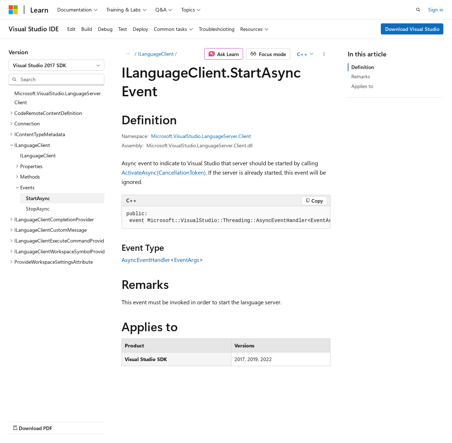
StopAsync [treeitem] (38, 208)
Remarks (360, 76)
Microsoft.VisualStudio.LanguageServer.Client (201, 136)
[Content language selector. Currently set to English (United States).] (41, 404)
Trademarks (228, 420)
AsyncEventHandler (146, 259)
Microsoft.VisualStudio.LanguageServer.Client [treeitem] (58, 98)
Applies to (362, 86)
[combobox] (56, 65)
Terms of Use (193, 420)
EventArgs (186, 259)
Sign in (435, 9)
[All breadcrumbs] (128, 54)
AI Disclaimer (23, 420)
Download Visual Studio (412, 29)
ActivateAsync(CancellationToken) (164, 172)
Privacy (157, 420)
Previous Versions (65, 420)
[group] (226, 217)
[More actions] (324, 54)
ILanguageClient (156, 53)
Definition (362, 67)
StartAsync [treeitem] (38, 198)
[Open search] (418, 9)
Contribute (129, 420)
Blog (98, 420)
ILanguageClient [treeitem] (38, 155)
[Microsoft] (13, 9)
